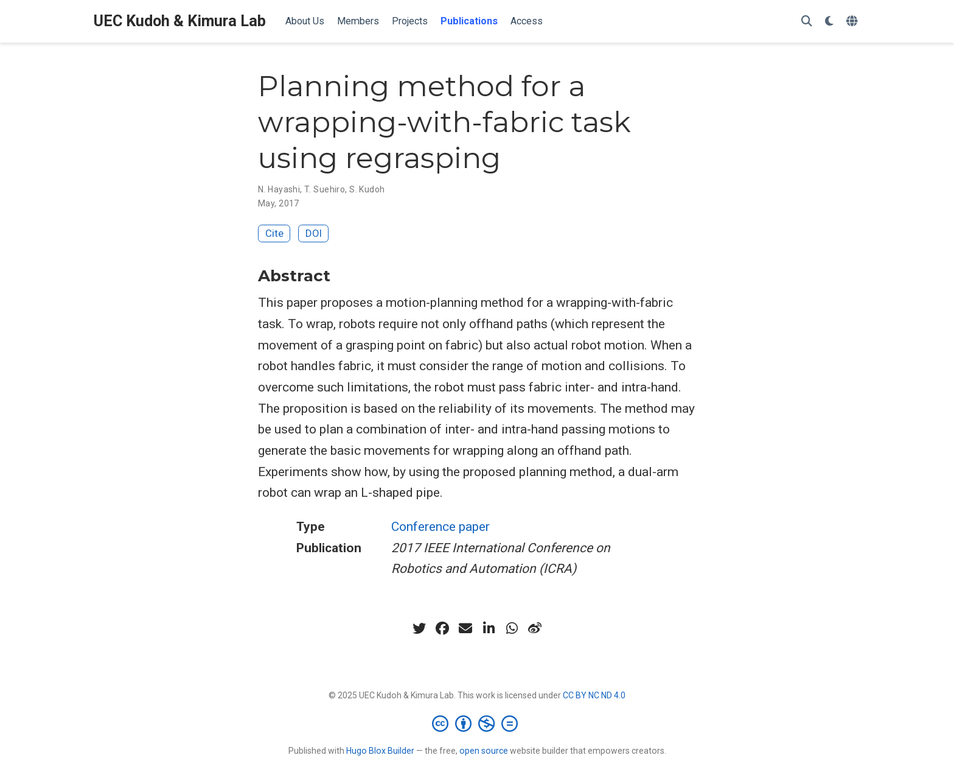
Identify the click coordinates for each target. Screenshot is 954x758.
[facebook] (442, 628)
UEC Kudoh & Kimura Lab (180, 21)
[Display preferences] (829, 22)
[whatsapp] (512, 628)
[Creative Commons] (477, 723)
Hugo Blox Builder (380, 751)
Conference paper (440, 526)
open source (483, 751)
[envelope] (465, 628)
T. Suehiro (324, 189)
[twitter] (419, 628)
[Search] (806, 22)
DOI (313, 233)
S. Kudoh (367, 189)
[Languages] (853, 22)
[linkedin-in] (488, 628)
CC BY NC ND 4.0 (594, 695)
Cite (274, 233)
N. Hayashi (279, 189)
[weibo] (535, 628)
